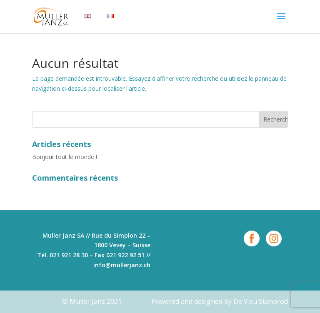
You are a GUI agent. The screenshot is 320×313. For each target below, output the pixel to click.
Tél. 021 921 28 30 (62, 255)
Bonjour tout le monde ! (64, 157)
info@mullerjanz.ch (121, 265)
